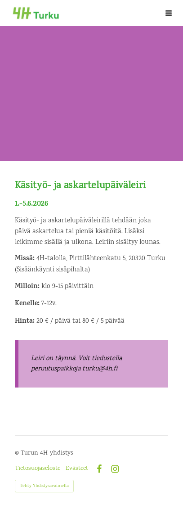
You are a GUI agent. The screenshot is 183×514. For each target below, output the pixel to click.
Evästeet (77, 468)
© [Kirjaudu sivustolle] (18, 453)
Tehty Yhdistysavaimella (44, 486)
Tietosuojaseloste (37, 468)
